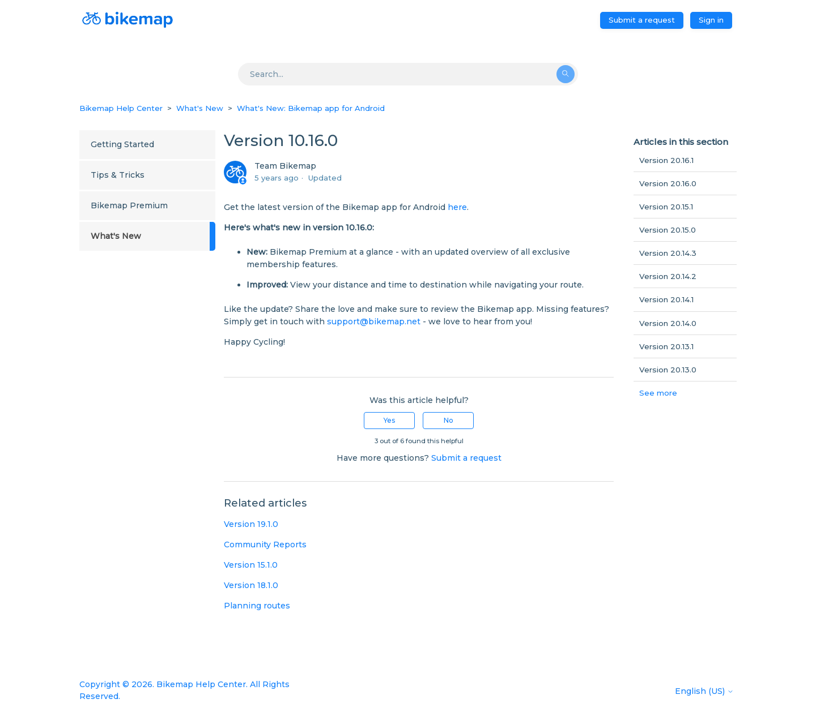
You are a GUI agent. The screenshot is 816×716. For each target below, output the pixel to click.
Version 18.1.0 (251, 585)
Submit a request (642, 19)
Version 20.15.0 (667, 229)
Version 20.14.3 (667, 253)
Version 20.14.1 (666, 299)
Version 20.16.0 (667, 183)
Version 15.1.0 (251, 565)
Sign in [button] (711, 19)
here (457, 207)
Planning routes (257, 606)
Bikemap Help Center (121, 108)
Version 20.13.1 (666, 346)
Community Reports (265, 544)
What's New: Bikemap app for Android (311, 108)
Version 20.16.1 (666, 160)
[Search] (408, 74)
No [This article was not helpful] (448, 420)
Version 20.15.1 (666, 206)
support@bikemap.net (373, 321)
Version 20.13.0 (667, 369)
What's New (199, 108)
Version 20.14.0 (667, 323)
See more (658, 392)
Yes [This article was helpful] (389, 420)
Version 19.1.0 (251, 524)
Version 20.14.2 (667, 276)
